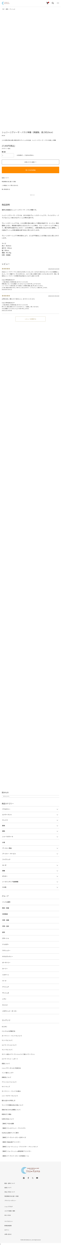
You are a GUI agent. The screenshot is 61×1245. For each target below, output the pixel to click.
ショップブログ (8, 1206)
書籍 (3, 871)
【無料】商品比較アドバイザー (11, 1142)
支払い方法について (9, 1192)
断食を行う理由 (6, 1114)
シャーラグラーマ (7, 837)
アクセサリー (6, 809)
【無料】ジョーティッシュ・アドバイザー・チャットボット (20, 1147)
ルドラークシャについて (9, 1045)
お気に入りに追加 (30, 162)
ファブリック (6, 859)
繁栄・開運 (5, 908)
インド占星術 (6, 902)
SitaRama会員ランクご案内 (10, 1133)
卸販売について (6, 1077)
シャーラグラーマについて (10, 1096)
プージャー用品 (7, 848)
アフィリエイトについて (9, 1082)
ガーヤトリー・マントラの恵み (11, 1091)
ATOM (9, 1215)
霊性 (3, 932)
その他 (4, 887)
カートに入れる (30, 170)
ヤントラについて (7, 1040)
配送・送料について (9, 1183)
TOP (3, 9)
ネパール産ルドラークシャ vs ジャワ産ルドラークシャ (18, 1054)
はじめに (4, 1026)
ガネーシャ (5, 938)
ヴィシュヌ (12, 9)
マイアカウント (8, 1221)
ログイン (6, 1230)
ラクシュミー (6, 950)
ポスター (5, 876)
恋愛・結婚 (5, 920)
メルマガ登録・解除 (9, 1211)
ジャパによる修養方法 (8, 1031)
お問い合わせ (7, 1234)
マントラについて (7, 1050)
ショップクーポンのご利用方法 (11, 1068)
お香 (3, 842)
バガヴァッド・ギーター (9, 1011)
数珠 (3, 826)
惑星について (6, 1063)
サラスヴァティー (7, 956)
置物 (7, 9)
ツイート (32, 195)
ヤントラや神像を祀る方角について (12, 1105)
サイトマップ (6, 1087)
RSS (5, 1215)
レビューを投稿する (30, 319)
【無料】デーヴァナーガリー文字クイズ (14, 1137)
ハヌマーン (5, 975)
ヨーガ (4, 865)
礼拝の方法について (8, 1119)
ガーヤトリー (6, 962)
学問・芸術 (5, 926)
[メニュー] (53, 3)
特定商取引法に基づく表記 (9, 181)
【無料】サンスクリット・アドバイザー (14, 1128)
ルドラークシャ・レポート (10, 1059)
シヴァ (4, 999)
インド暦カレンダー (8, 1073)
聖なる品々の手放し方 (8, 1100)
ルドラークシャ (7, 815)
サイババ (5, 1005)
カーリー (5, 968)
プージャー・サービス (9, 854)
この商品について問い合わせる (10, 185)
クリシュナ (5, 987)
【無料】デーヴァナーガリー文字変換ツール (15, 1156)
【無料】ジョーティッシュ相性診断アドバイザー (16, 1151)
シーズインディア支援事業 (10, 882)
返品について (5, 178)
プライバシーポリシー (10, 1200)
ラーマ (4, 981)
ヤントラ (5, 820)
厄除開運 (5, 914)
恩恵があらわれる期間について (11, 1110)
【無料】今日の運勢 (8, 1123)
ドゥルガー (5, 944)
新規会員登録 (7, 1225)
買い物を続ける (6, 189)
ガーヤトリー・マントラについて (12, 1036)
